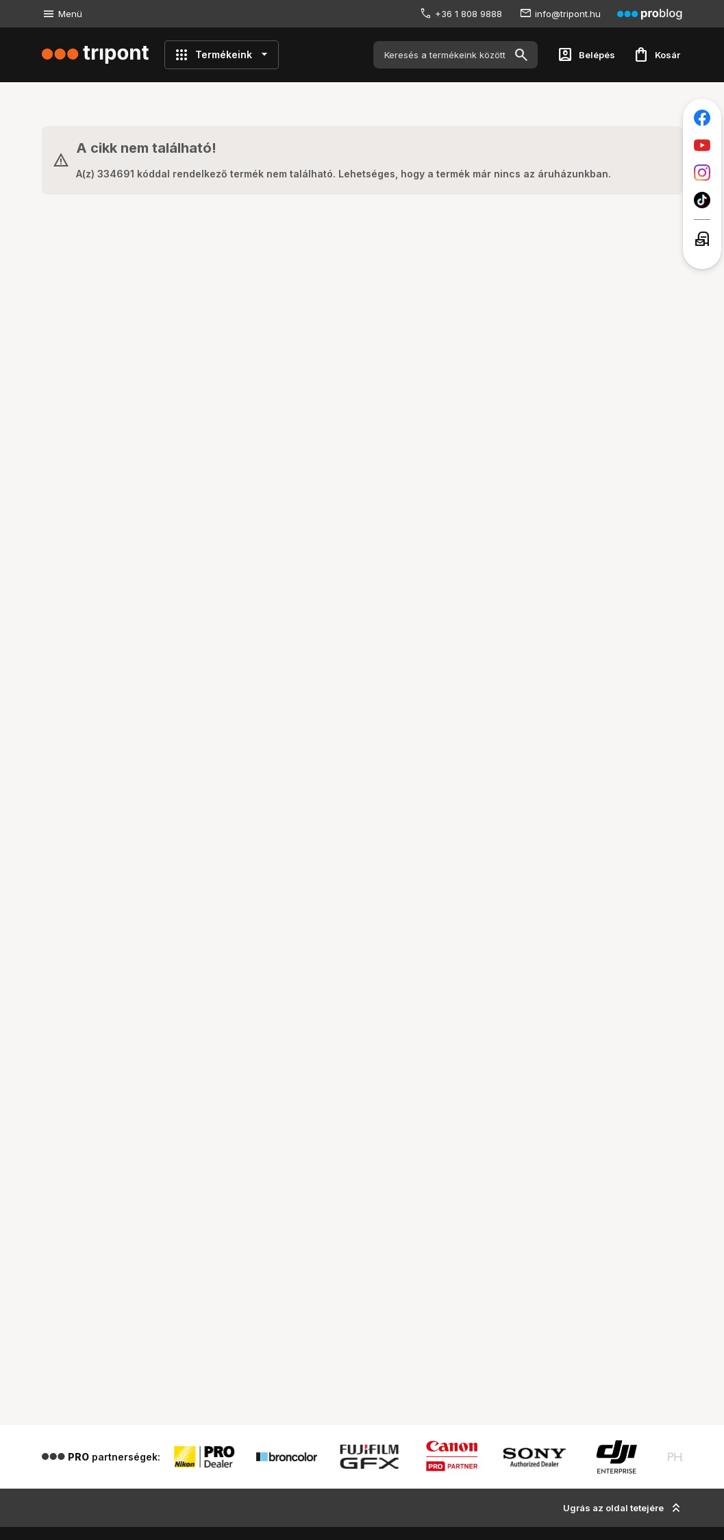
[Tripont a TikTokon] (702, 200)
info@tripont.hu (568, 13)
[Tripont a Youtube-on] (702, 145)
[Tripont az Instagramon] (702, 172)
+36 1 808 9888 (468, 13)
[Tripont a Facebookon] (702, 118)
